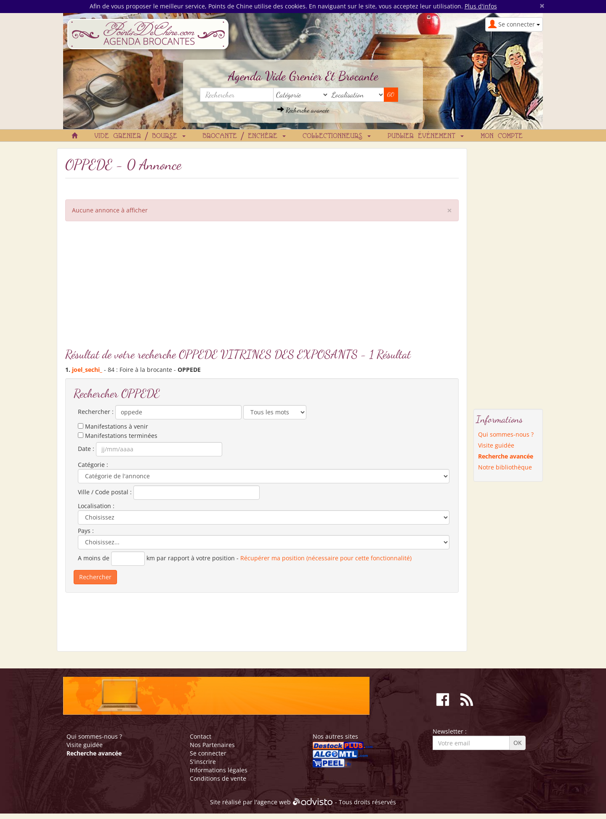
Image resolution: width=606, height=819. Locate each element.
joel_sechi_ (87, 370)
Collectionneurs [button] (337, 136)
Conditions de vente (218, 778)
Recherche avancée (303, 110)
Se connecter (208, 753)
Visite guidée (496, 445)
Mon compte (502, 136)
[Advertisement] (262, 288)
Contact (200, 736)
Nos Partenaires (212, 745)
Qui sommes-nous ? (506, 434)
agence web (274, 802)
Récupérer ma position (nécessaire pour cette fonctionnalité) (326, 558)
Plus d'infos (481, 6)
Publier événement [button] (426, 136)
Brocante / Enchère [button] (244, 136)
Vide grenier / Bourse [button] (140, 136)
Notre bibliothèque (505, 467)
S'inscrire (203, 762)
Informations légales (218, 770)
